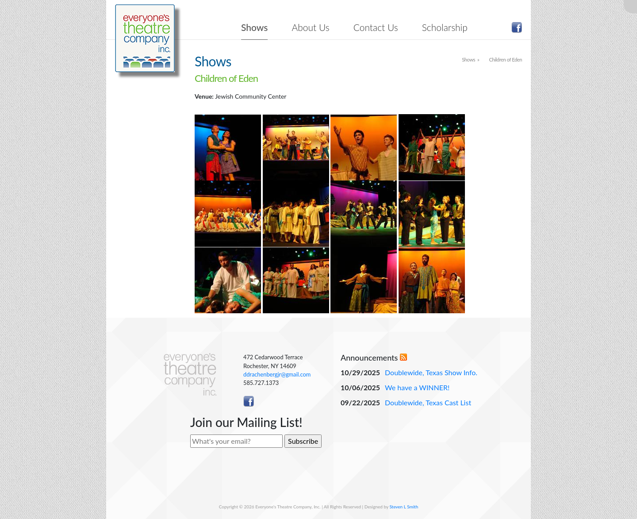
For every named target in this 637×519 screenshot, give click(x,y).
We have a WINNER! (417, 387)
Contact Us (375, 27)
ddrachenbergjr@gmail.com (277, 374)
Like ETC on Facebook (516, 27)
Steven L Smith (403, 506)
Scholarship (445, 27)
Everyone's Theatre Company (145, 38)
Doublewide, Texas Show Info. (431, 372)
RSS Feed (403, 357)
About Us (311, 27)
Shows (254, 27)
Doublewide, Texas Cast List (428, 402)
